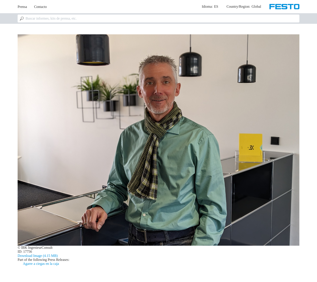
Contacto (40, 7)
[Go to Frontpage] (284, 6)
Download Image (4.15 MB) (38, 256)
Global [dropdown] (256, 6)
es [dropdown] (216, 6)
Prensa (22, 7)
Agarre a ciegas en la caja (41, 263)
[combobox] (158, 18)
